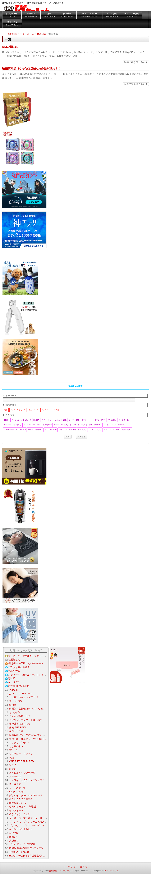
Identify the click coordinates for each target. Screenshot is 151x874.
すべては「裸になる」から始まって (28, 739)
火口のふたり (16, 731)
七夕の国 (14, 690)
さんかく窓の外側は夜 (21, 799)
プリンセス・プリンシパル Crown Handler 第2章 (35, 825)
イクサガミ (14, 682)
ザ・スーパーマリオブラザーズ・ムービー (31, 818)
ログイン (84, 867)
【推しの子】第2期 (19, 852)
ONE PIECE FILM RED (21, 761)
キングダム (15, 712)
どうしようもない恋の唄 (22, 772)
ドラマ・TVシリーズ (89, 15)
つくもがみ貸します (19, 716)
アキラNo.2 (15, 776)
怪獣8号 (13, 837)
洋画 (49, 15)
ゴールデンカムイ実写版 (22, 844)
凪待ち (12, 769)
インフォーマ (16, 810)
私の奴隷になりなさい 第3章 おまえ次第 (30, 735)
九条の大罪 (14, 671)
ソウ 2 (12, 765)
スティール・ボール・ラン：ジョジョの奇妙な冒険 (35, 675)
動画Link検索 (75, 386)
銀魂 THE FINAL (18, 727)
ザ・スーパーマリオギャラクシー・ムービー (31, 656)
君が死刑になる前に (18, 686)
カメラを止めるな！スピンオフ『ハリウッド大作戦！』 (38, 780)
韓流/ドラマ (12, 24)
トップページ (12, 15)
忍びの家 (14, 833)
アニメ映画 (112, 15)
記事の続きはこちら (135, 62)
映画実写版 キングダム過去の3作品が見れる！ (31, 68)
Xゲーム (13, 750)
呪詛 (11, 757)
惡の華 (11, 678)
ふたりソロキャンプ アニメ (23, 697)
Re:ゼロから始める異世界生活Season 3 (30, 855)
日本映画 (67, 15)
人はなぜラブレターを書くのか (25, 720)
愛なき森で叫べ (17, 803)
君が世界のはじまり (19, 723)
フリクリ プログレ (19, 742)
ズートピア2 (15, 701)
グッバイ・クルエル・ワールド (25, 795)
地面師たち (14, 659)
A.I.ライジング (16, 791)
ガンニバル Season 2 (20, 693)
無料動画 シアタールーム (60, 871)
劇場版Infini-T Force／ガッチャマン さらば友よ (33, 663)
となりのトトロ (17, 746)
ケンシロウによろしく (21, 829)
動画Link (31, 15)
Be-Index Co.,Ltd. (111, 871)
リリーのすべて (17, 788)
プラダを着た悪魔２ (18, 667)
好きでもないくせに (19, 814)
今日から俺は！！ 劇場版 (22, 806)
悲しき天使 (15, 784)
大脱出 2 (13, 840)
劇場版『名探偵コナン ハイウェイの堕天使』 (33, 708)
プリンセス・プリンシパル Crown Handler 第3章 (35, 822)
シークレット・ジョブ (21, 754)
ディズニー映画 (131, 15)
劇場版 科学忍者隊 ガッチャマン (26, 848)
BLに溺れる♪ (10, 46)
